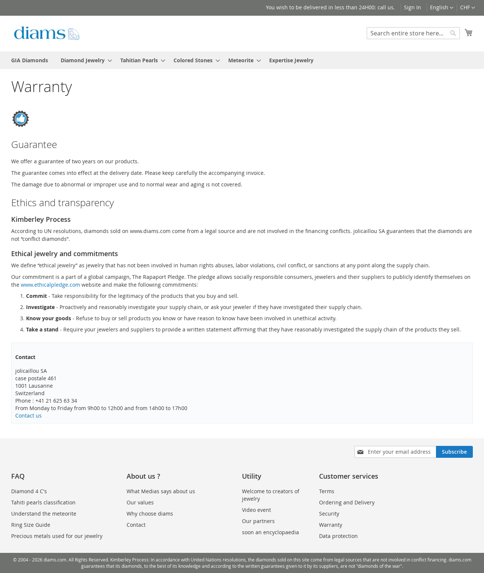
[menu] (242, 60)
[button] (467, 8)
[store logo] (46, 33)
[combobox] (413, 33)
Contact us (28, 415)
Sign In (412, 7)
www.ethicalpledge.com (50, 284)
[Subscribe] (454, 452)
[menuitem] (29, 60)
